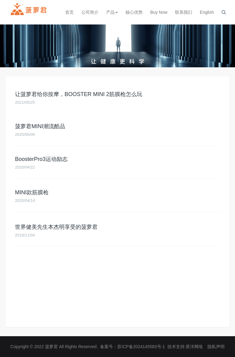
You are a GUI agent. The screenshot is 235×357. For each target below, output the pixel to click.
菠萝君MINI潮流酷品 (40, 128)
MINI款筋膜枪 (32, 195)
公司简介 (90, 12)
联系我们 (183, 12)
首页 (69, 12)
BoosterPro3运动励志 (41, 161)
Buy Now (158, 12)
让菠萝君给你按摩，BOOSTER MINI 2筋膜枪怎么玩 (78, 95)
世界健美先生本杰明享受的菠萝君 (56, 230)
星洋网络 (194, 346)
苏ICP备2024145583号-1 (141, 346)
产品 (112, 12)
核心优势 (134, 12)
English (207, 12)
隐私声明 (216, 346)
